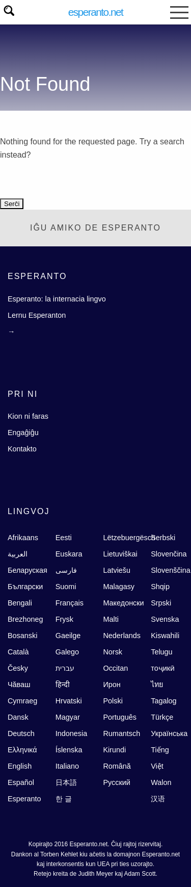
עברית (65, 668)
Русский (116, 782)
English (20, 766)
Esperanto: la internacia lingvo (57, 299)
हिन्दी (63, 684)
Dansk (18, 717)
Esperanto (24, 799)
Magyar (68, 717)
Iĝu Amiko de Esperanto (95, 227)
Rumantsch (121, 733)
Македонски (123, 603)
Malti (110, 619)
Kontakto (22, 449)
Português (120, 717)
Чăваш (19, 684)
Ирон (111, 684)
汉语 (158, 799)
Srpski (161, 603)
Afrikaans (23, 538)
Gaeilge (68, 635)
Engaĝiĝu (23, 432)
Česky (18, 668)
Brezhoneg (25, 619)
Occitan (115, 668)
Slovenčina (168, 554)
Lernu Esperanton (37, 315)
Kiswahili (165, 635)
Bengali (20, 603)
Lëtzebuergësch (129, 538)
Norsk (112, 652)
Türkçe (162, 717)
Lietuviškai (120, 554)
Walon (161, 782)
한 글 (64, 799)
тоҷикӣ (163, 668)
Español (21, 782)
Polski (112, 701)
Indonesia (71, 733)
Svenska (165, 619)
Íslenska (69, 750)
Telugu (161, 652)
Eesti (64, 538)
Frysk (64, 619)
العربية (18, 554)
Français (70, 603)
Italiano (67, 766)
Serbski (163, 538)
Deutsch (21, 733)
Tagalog (163, 701)
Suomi (66, 586)
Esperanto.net (95, 12)
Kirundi (114, 750)
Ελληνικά (22, 750)
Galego (67, 652)
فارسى (66, 570)
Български (25, 586)
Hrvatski (69, 701)
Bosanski (22, 635)
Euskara (69, 554)
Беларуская (27, 570)
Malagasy (118, 586)
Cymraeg (22, 701)
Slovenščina (170, 570)
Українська (169, 733)
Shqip (160, 586)
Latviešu (116, 570)
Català (18, 652)
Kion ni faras (28, 416)
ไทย (157, 684)
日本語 (66, 782)
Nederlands (122, 635)
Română (116, 766)
